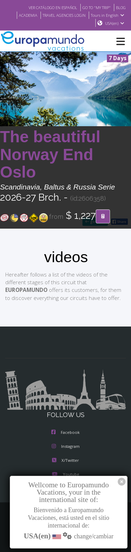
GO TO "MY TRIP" (94, 7)
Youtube (65, 475)
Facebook (65, 433)
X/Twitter (65, 461)
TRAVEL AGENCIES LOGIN (62, 15)
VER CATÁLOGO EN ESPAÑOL (45, 7)
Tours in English (108, 15)
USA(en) (115, 23)
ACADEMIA (22, 15)
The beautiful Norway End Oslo (50, 155)
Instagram (65, 447)
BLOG (120, 7)
